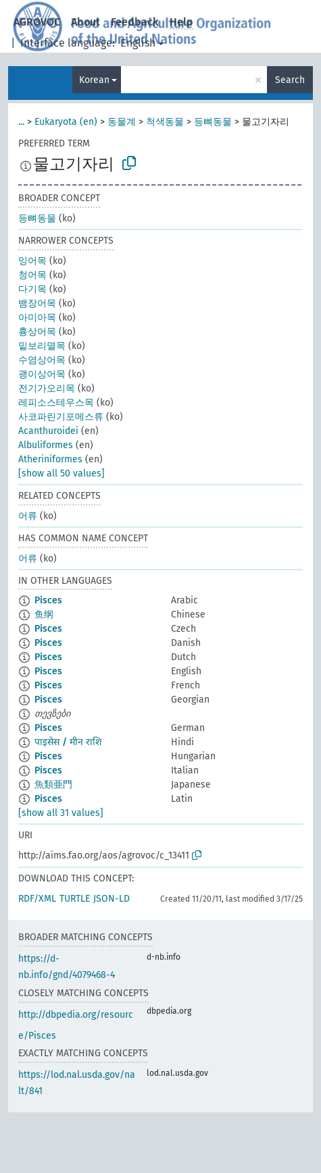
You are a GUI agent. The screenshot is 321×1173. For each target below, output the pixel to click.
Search (290, 80)
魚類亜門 (53, 784)
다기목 (32, 289)
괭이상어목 (42, 374)
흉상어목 (37, 331)
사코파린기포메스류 (60, 416)
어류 (27, 516)
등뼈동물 (213, 122)
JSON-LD (111, 898)
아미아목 (37, 317)
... (21, 122)
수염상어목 (42, 360)
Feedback (135, 22)
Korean (94, 80)
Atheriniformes (50, 459)
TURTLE (74, 898)
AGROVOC (37, 22)
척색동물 (165, 122)
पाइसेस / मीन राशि (68, 742)
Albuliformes (45, 445)
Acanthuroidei (48, 431)
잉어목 (32, 261)
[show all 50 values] (61, 473)
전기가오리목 (46, 388)
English (137, 42)
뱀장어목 (37, 303)
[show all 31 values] (60, 813)
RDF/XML (37, 898)
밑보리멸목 (42, 346)
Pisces (48, 600)
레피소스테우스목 (56, 402)
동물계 (121, 122)
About (85, 22)
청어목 (32, 275)
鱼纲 (43, 614)
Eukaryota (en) (65, 122)
